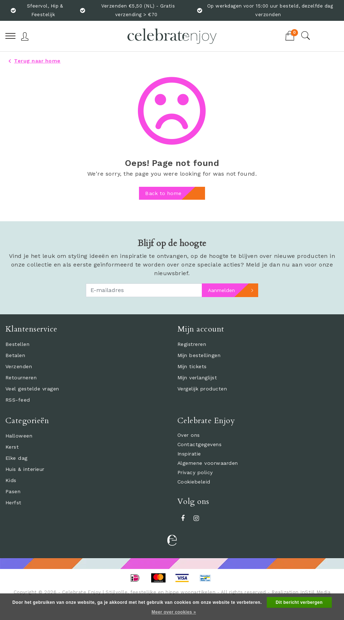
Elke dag (16, 458)
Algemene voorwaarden (207, 463)
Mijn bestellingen (198, 355)
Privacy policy (195, 472)
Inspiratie (189, 454)
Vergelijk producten (202, 389)
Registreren (191, 344)
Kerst (12, 447)
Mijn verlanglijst (197, 377)
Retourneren (21, 377)
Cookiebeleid (193, 482)
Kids (11, 480)
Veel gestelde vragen (32, 389)
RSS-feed (17, 400)
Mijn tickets (192, 366)
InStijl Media (315, 592)
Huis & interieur (25, 469)
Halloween (18, 436)
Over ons (188, 435)
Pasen (12, 491)
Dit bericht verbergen (299, 602)
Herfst (13, 502)
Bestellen (17, 344)
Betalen (15, 355)
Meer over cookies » (174, 612)
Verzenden (18, 366)
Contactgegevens (199, 444)
